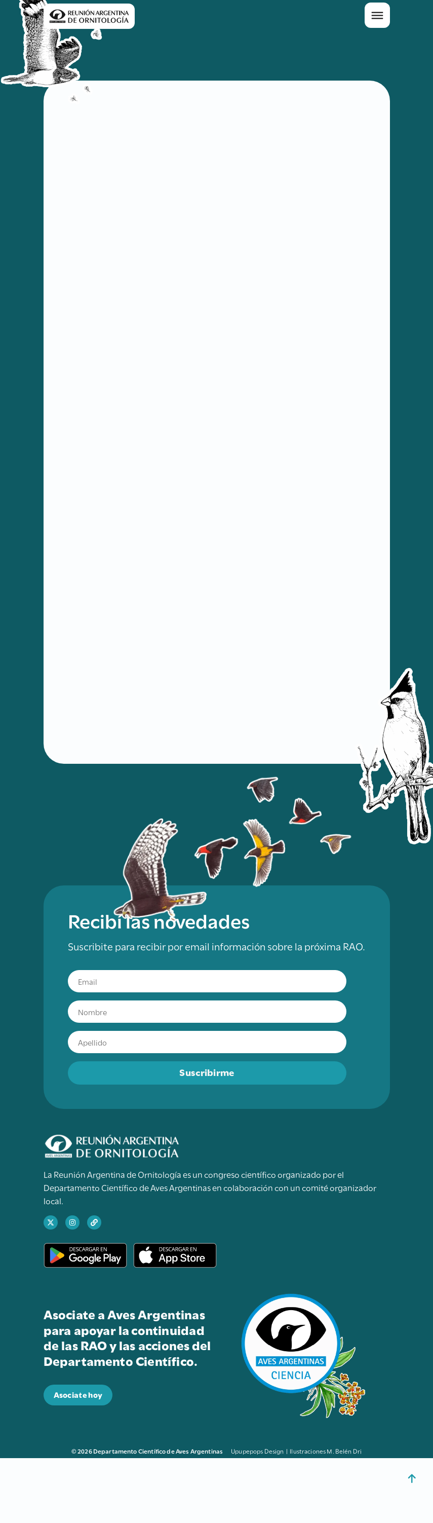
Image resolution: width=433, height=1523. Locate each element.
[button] (377, 15)
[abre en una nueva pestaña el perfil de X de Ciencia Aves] (51, 1222)
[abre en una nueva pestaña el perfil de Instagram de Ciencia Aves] (72, 1222)
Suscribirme (206, 1072)
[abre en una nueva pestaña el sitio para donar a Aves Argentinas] (78, 1395)
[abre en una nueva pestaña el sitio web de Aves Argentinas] (94, 1222)
